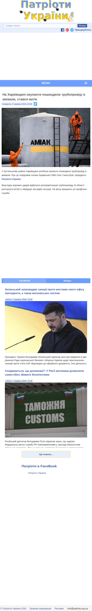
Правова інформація (40, 608)
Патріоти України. (11, 179)
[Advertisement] (46, 56)
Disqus (67, 280)
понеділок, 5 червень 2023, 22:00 (17, 104)
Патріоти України (37, 473)
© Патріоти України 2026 (13, 608)
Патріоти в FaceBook (39, 466)
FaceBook (24, 280)
